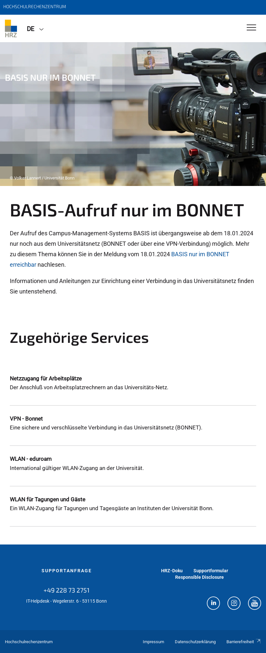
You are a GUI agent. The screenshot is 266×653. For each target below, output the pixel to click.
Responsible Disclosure (199, 577)
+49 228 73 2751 (66, 590)
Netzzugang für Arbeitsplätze (46, 378)
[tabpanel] (133, 114)
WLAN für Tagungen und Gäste (47, 499)
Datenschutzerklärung (195, 641)
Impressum (153, 641)
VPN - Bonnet (26, 418)
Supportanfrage (67, 570)
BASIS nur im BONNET (200, 254)
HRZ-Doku (172, 570)
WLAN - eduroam (31, 459)
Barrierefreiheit (243, 641)
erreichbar (23, 264)
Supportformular (210, 570)
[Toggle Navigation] (251, 28)
